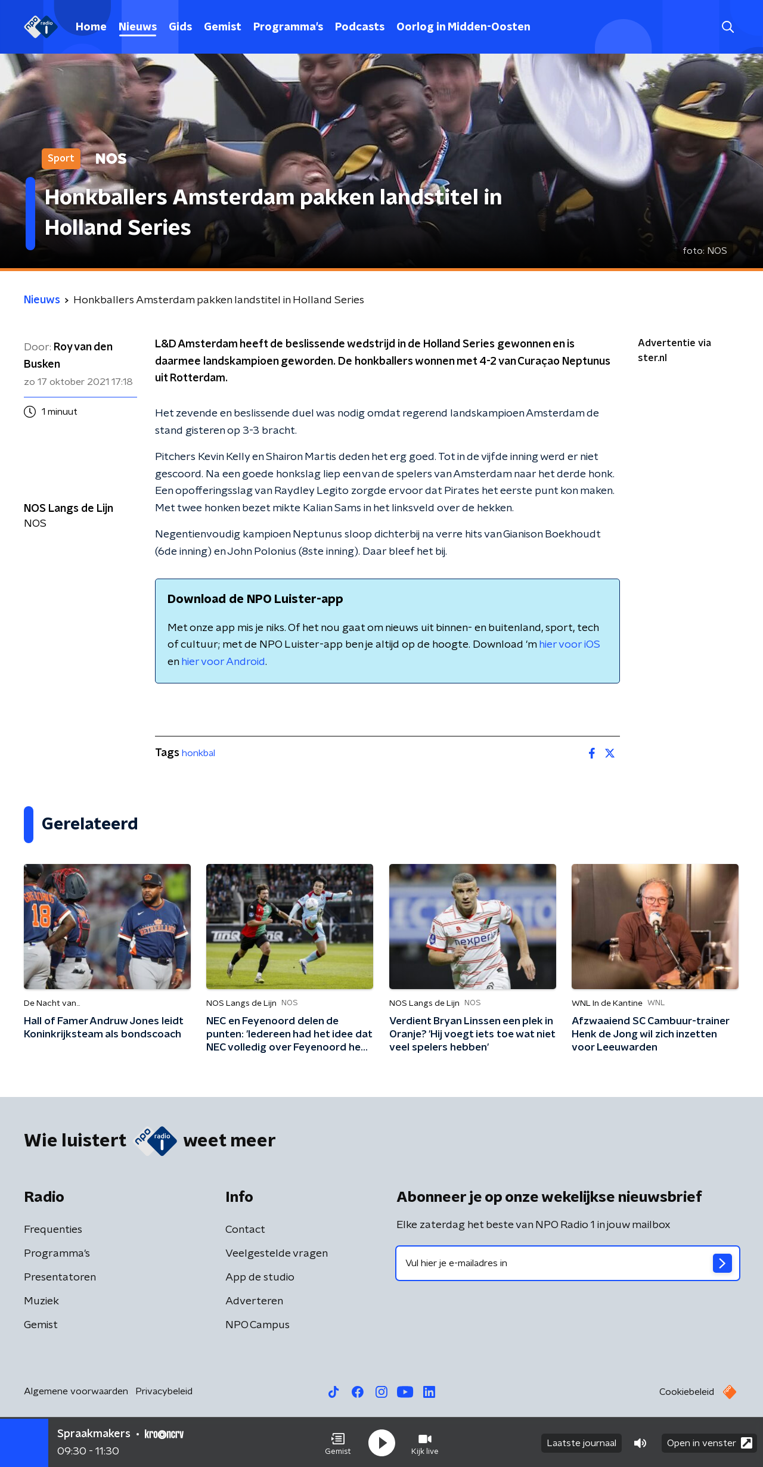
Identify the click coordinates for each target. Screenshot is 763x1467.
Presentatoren (60, 1277)
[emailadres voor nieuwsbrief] (567, 1263)
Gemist (222, 27)
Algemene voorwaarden (76, 1391)
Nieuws (138, 27)
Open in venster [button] (709, 1441)
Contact (245, 1229)
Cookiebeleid (686, 1392)
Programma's (288, 27)
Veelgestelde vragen (276, 1253)
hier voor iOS (569, 644)
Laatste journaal (581, 1442)
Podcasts (359, 27)
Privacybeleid (164, 1391)
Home (91, 27)
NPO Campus (257, 1325)
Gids (180, 27)
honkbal (198, 753)
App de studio (259, 1277)
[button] (338, 1442)
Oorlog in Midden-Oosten (463, 27)
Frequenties (53, 1229)
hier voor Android (223, 662)
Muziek (41, 1301)
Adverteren (254, 1301)
